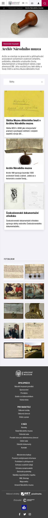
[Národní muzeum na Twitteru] (24, 514)
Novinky (24, 427)
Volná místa (24, 400)
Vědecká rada (24, 434)
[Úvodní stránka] (14, 3)
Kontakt (24, 448)
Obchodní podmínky (24, 472)
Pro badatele (24, 407)
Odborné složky (24, 410)
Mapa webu (24, 482)
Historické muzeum (15, 8)
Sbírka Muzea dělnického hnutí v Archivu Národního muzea (23, 122)
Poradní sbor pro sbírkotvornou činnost (24, 438)
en (26, 3)
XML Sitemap (24, 478)
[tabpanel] (24, 160)
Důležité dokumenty (24, 444)
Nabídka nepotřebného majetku (24, 475)
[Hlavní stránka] (4, 8)
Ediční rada (24, 441)
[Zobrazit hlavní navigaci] (3, 3)
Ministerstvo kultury (24, 455)
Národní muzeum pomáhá (24, 386)
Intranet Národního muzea (24, 485)
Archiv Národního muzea (19, 168)
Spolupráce (24, 383)
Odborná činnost (24, 414)
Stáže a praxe (24, 417)
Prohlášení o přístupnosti (24, 461)
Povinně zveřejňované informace (24, 458)
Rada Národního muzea (24, 431)
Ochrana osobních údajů (24, 465)
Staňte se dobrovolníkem (24, 396)
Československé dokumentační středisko (22, 214)
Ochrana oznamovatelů (24, 468)
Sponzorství (24, 390)
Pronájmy (24, 393)
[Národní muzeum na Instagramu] (29, 514)
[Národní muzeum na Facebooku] (19, 514)
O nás (24, 424)
